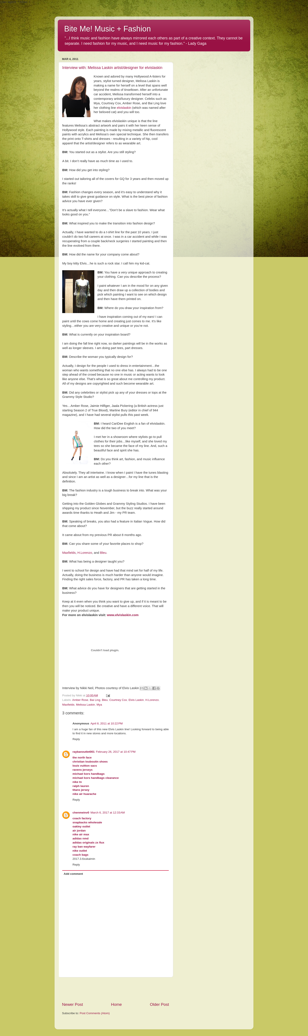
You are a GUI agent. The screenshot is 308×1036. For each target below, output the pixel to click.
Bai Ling (95, 700)
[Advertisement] (115, 989)
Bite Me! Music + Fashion (107, 28)
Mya (99, 704)
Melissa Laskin (85, 704)
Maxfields (69, 552)
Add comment (73, 873)
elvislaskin (124, 107)
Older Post (159, 1004)
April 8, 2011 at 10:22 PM (106, 723)
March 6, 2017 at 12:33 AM (107, 812)
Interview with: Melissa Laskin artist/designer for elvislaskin (112, 68)
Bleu (103, 552)
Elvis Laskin (136, 700)
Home (116, 1004)
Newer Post (72, 1004)
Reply (76, 739)
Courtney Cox (118, 700)
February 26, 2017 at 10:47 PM (116, 751)
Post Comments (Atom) (95, 1013)
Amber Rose (80, 700)
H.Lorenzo (84, 552)
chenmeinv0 (81, 812)
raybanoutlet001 (84, 751)
